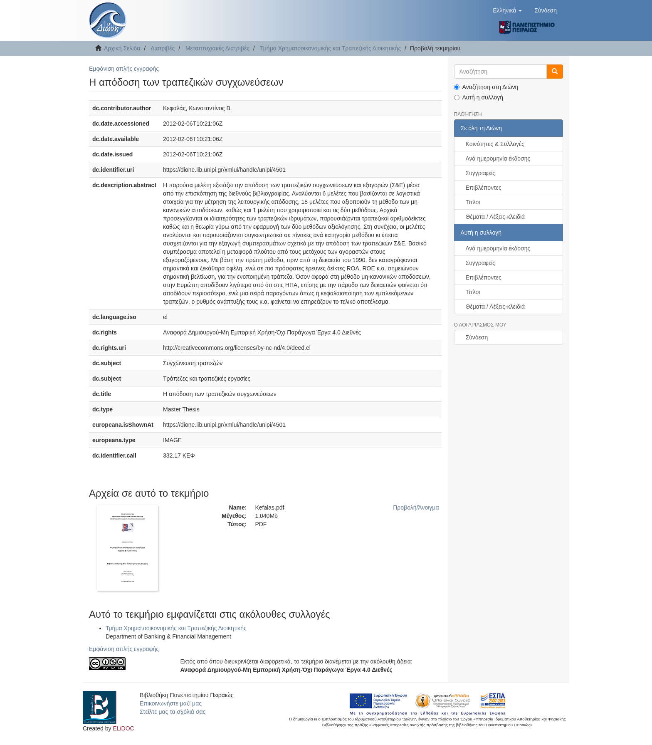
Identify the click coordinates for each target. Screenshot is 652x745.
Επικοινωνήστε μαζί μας (171, 703)
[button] (507, 10)
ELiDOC (123, 728)
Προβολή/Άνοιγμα (416, 507)
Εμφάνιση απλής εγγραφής (124, 68)
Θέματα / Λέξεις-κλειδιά (495, 216)
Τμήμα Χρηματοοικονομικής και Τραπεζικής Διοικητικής (330, 48)
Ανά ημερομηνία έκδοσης (498, 158)
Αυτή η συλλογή (479, 97)
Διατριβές (163, 48)
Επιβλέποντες (483, 187)
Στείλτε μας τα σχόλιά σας (172, 711)
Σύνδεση (477, 337)
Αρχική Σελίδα (122, 48)
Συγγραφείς (481, 173)
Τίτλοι (473, 202)
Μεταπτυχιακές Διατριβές (217, 48)
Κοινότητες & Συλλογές (495, 144)
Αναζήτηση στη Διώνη (486, 87)
